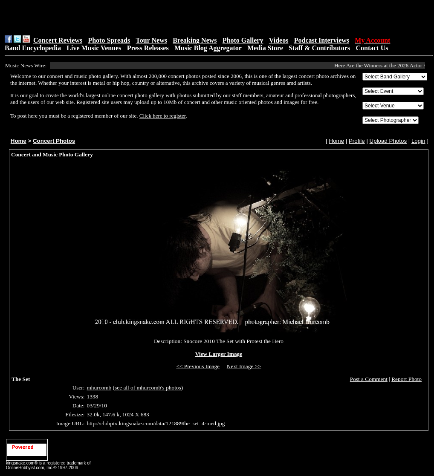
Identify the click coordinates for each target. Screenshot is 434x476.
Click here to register (162, 116)
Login (418, 141)
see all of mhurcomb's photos (148, 387)
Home (18, 141)
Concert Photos (54, 141)
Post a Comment (369, 379)
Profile (357, 141)
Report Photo (406, 379)
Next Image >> (244, 366)
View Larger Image (218, 354)
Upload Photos (388, 141)
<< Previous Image (198, 366)
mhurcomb (99, 387)
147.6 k (110, 414)
